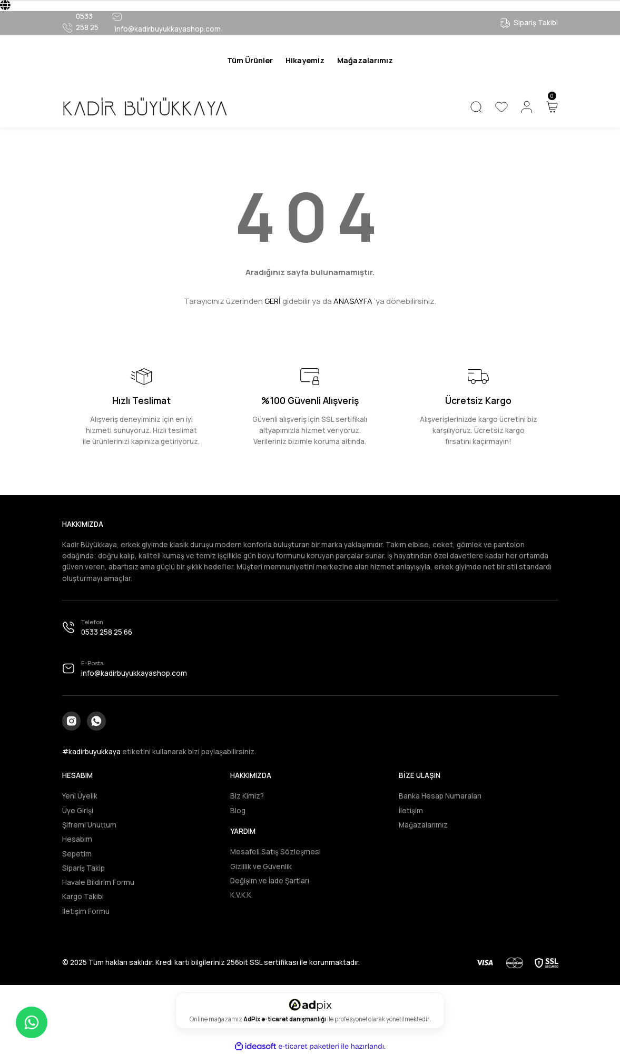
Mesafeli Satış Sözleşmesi (275, 852)
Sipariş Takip (83, 868)
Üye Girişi (77, 810)
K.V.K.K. (241, 895)
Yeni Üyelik (79, 796)
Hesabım (77, 839)
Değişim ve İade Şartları (269, 880)
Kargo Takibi (83, 897)
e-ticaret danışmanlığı (294, 1019)
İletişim (411, 810)
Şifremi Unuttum (89, 825)
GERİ (272, 301)
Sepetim (77, 854)
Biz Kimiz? (247, 796)
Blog (237, 810)
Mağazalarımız (423, 825)
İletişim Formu (86, 911)
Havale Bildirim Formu (98, 882)
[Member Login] (526, 107)
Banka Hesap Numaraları (440, 796)
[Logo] (144, 106)
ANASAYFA (352, 301)
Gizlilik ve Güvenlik (261, 866)
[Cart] (552, 107)
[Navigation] (250, 60)
